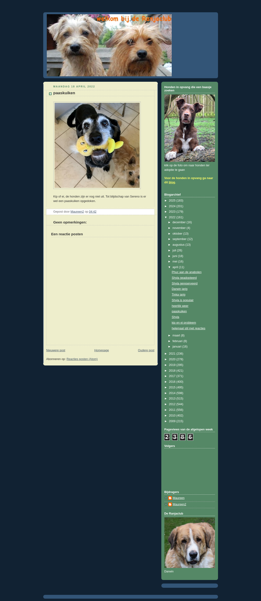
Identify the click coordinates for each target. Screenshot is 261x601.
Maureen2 (179, 504)
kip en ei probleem (184, 322)
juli (174, 250)
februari (177, 341)
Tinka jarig (178, 294)
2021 (172, 353)
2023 (172, 211)
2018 (172, 370)
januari (177, 346)
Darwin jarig (180, 289)
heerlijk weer (180, 306)
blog (172, 182)
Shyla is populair (183, 300)
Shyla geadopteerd (184, 277)
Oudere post (146, 350)
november (179, 228)
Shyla (175, 317)
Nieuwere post (55, 350)
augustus (178, 244)
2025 (172, 200)
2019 (172, 365)
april (175, 267)
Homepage (101, 350)
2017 (172, 376)
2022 (172, 217)
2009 (172, 421)
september (179, 239)
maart (176, 335)
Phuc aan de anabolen (186, 272)
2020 (172, 359)
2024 (172, 206)
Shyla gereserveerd (184, 283)
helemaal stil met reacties (188, 328)
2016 (172, 381)
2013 (172, 398)
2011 (172, 410)
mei (175, 261)
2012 (172, 404)
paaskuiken (179, 311)
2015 (172, 387)
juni (175, 256)
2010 (172, 415)
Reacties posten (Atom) (82, 359)
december (179, 222)
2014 (172, 393)
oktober (177, 233)
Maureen (179, 498)
